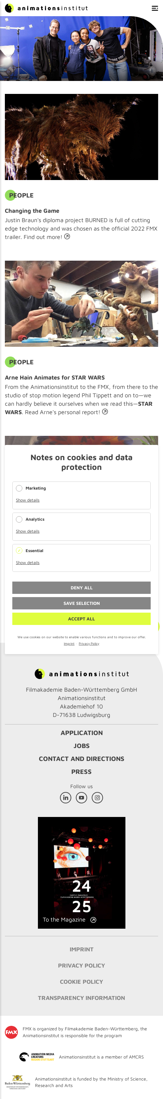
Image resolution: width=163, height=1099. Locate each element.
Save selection (82, 603)
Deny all (82, 587)
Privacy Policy (89, 643)
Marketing (36, 488)
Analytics (35, 519)
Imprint (69, 643)
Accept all (81, 618)
